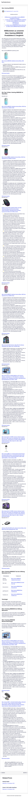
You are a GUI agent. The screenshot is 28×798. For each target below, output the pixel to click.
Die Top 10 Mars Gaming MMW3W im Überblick (15, 19)
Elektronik (4, 783)
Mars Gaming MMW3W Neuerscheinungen (15, 26)
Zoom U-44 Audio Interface (10, 787)
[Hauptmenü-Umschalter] (25, 2)
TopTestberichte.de (5, 2)
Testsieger (15, 23)
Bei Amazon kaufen (6, 73)
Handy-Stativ (6, 781)
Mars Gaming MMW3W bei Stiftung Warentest (15, 25)
